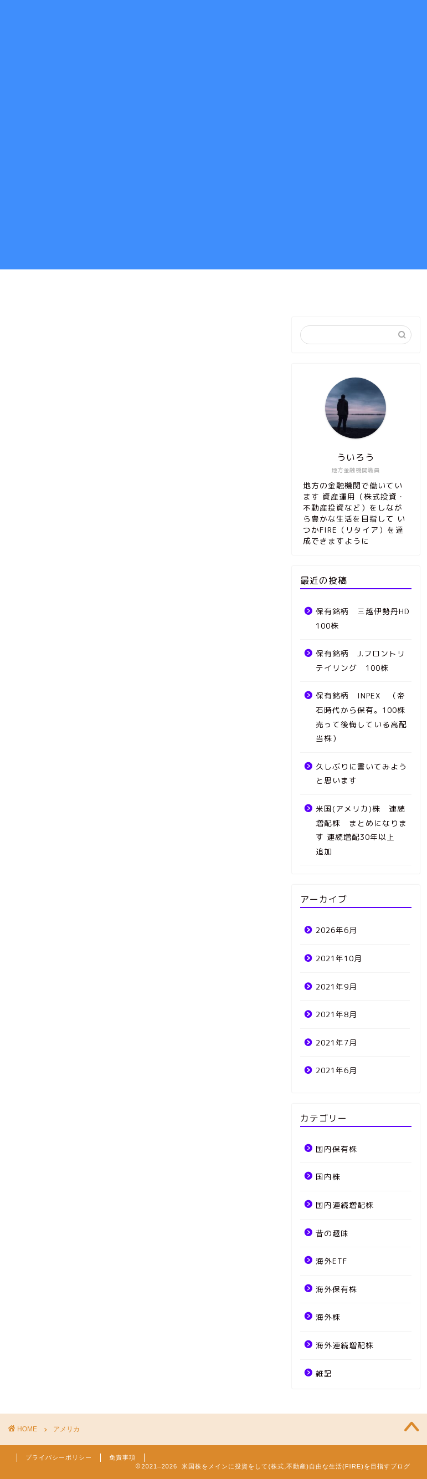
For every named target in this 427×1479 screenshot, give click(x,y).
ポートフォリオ (196, 288)
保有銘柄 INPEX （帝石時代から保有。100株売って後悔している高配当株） (361, 716)
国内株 (328, 1176)
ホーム (66, 288)
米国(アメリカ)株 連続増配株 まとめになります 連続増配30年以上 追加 (362, 829)
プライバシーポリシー (58, 1457)
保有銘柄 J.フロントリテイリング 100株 (360, 660)
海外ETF (331, 1261)
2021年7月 (336, 1042)
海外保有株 (336, 1289)
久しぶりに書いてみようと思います (361, 773)
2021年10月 (339, 958)
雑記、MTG (274, 288)
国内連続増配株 (345, 1205)
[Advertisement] (213, 191)
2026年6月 (336, 930)
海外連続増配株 (345, 1345)
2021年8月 (336, 1014)
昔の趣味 (332, 1233)
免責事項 (122, 1457)
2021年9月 (336, 986)
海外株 (328, 1317)
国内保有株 (336, 1149)
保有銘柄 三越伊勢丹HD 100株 (362, 618)
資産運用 (123, 288)
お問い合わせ (349, 288)
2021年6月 (336, 1070)
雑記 (324, 1373)
